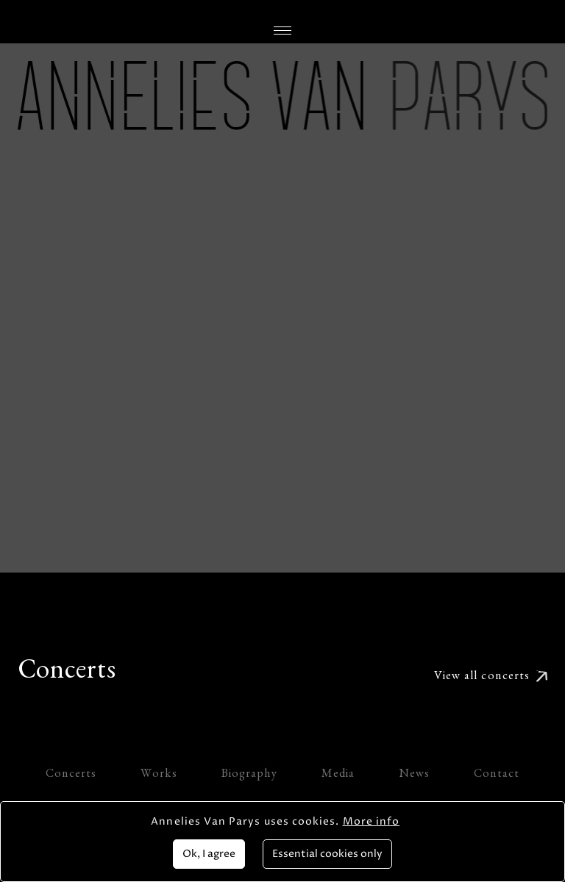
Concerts (71, 775)
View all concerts (482, 678)
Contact (496, 775)
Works (159, 775)
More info (371, 821)
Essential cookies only (327, 854)
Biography (249, 775)
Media (338, 775)
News (414, 775)
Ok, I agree (208, 854)
